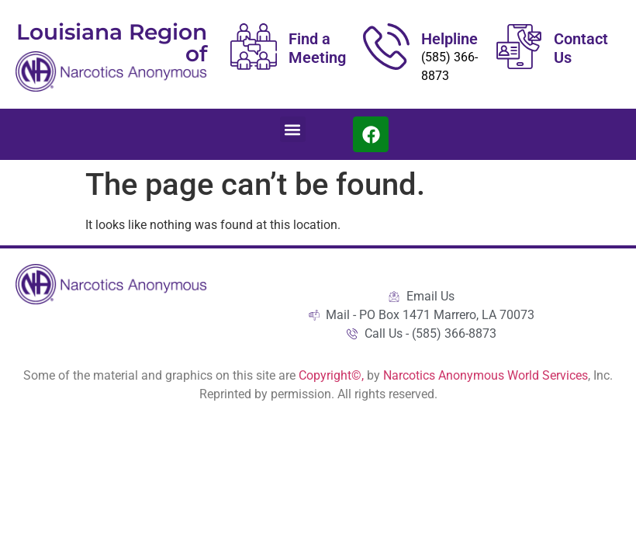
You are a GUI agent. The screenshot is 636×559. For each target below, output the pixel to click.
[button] (293, 129)
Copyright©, (333, 375)
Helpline (449, 39)
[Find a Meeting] (253, 46)
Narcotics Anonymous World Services (485, 375)
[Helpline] (386, 46)
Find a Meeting (317, 48)
